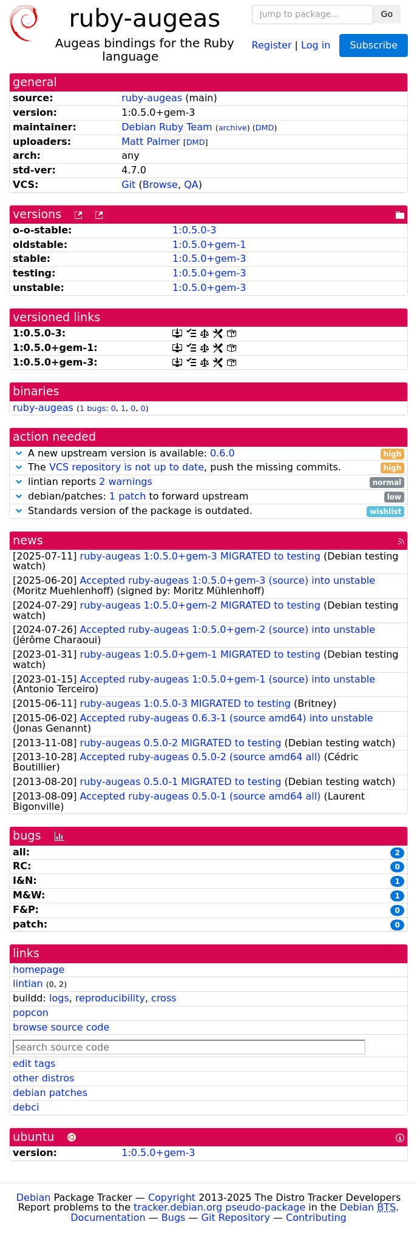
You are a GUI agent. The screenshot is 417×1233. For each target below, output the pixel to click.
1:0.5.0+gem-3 (209, 258)
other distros (43, 1078)
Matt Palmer (150, 141)
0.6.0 (222, 453)
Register (272, 44)
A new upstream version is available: (208, 454)
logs (59, 998)
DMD (265, 127)
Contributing (316, 1217)
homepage (38, 969)
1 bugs (93, 408)
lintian (28, 983)
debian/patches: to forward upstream (208, 497)
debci (26, 1107)
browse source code (61, 1027)
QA (191, 184)
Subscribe (374, 45)
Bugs (173, 1217)
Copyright (171, 1197)
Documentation (107, 1217)
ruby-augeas (151, 98)
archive (233, 127)
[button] (19, 453)
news (28, 540)
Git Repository (236, 1217)
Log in (315, 44)
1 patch (127, 496)
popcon (31, 1012)
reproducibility (110, 998)
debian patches (50, 1092)
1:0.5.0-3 (194, 230)
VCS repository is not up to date (126, 467)
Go (387, 14)
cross (163, 998)
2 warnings (125, 481)
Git (128, 184)
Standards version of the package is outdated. (208, 511)
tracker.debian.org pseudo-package (219, 1207)
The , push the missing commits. (208, 468)
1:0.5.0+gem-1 (209, 244)
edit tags (34, 1063)
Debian (33, 1197)
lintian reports (208, 482)
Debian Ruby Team (166, 127)
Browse (160, 184)
